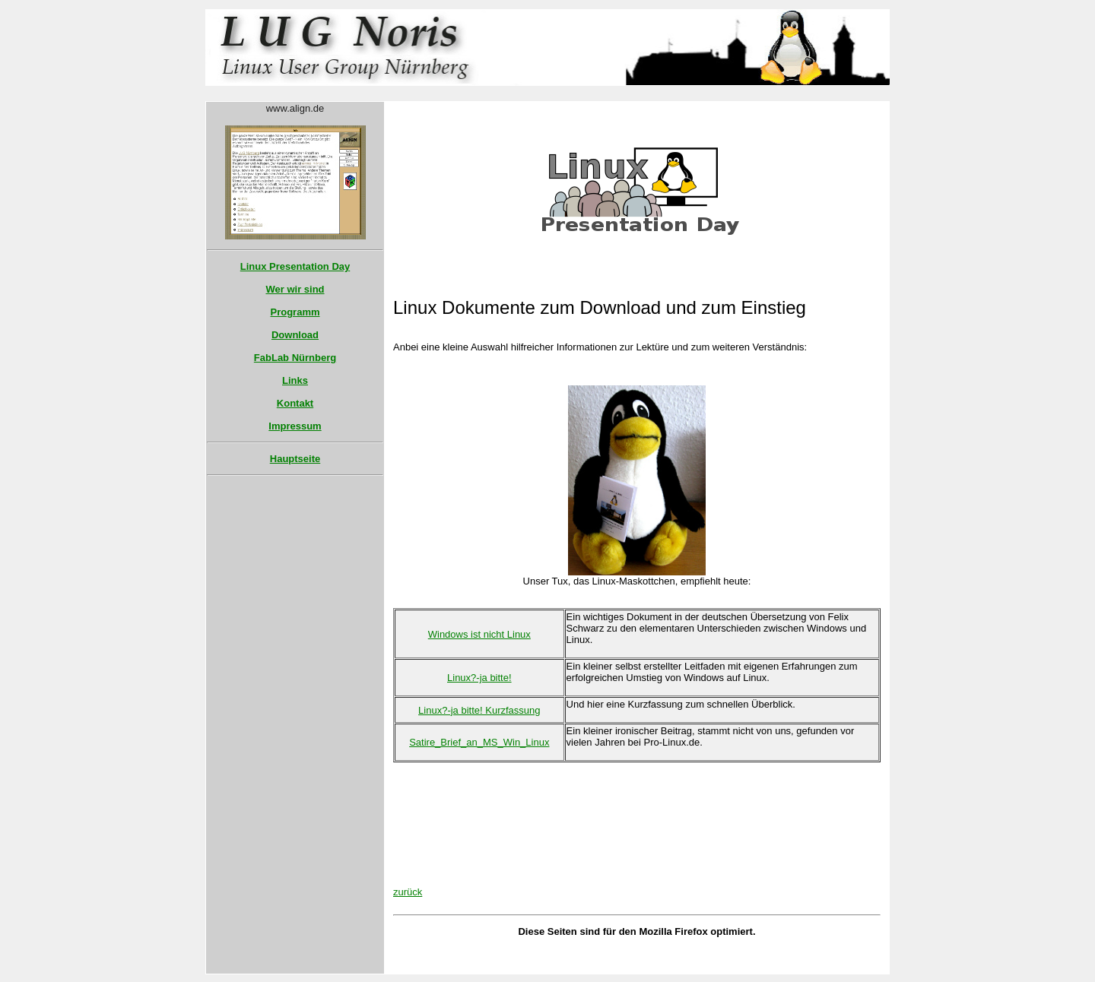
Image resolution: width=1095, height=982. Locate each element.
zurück (407, 892)
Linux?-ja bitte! (479, 677)
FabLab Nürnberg (295, 357)
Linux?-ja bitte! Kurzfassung (479, 710)
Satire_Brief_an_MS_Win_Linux (479, 742)
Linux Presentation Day (295, 266)
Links (295, 380)
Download (295, 335)
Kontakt (295, 403)
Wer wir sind (294, 289)
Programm (294, 312)
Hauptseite (295, 458)
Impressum (294, 426)
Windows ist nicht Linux (479, 634)
